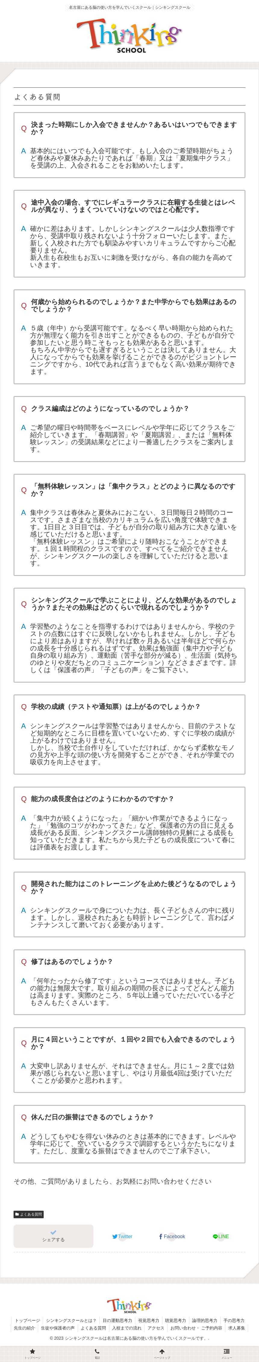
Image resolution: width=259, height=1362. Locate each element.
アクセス (156, 1328)
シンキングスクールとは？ (70, 1320)
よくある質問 (28, 1214)
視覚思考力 (148, 1320)
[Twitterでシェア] (122, 1237)
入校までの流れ (127, 1328)
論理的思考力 (205, 1320)
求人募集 (237, 1328)
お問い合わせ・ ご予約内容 (197, 1328)
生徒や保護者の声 (57, 1328)
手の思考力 (235, 1320)
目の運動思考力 (117, 1320)
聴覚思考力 (176, 1320)
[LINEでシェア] (221, 1237)
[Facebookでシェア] (171, 1237)
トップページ (26, 1320)
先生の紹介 (23, 1328)
